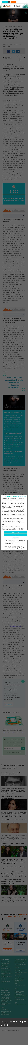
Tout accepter (15, 532)
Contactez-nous (4, 1030)
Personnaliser (15, 537)
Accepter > (8, 496)
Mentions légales (11, 1030)
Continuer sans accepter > (18, 496)
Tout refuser (15, 535)
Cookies (17, 1030)
